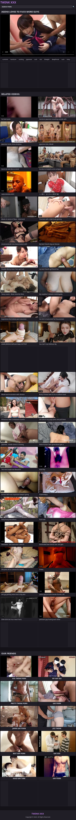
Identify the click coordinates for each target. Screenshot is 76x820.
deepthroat (55, 59)
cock (35, 59)
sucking (21, 59)
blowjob (46, 59)
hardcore (13, 59)
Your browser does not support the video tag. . (38, 36)
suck (62, 59)
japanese (29, 59)
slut (41, 59)
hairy (68, 59)
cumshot (5, 59)
